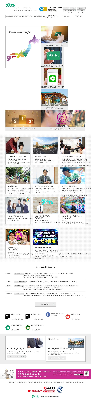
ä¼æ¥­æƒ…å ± (65, 16)
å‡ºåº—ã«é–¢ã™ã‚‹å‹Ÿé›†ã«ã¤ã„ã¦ (25, 10)
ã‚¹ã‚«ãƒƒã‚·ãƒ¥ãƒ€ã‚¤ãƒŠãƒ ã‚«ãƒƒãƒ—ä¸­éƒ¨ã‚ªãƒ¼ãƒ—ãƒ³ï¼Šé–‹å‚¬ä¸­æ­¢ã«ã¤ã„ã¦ (49, 281)
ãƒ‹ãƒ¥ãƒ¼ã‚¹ (79, 16)
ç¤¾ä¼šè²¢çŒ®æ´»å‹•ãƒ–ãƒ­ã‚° (16, 328)
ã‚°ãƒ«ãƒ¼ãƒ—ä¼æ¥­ (69, 10)
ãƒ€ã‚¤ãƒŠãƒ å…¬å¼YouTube (76, 317)
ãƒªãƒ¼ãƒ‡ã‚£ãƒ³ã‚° (52, 16)
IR (66, 8)
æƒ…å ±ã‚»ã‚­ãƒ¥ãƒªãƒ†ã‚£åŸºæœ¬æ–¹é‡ (53, 382)
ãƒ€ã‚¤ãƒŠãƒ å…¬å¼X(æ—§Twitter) (17, 317)
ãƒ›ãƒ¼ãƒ (17, 7)
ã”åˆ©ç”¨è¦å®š (21, 382)
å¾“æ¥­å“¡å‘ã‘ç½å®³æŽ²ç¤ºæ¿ (74, 382)
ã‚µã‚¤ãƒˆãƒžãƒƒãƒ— (28, 7)
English (81, 8)
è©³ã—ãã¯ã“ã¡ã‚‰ (57, 358)
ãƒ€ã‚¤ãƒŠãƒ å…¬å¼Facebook (58, 314)
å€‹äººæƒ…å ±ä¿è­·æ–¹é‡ (34, 382)
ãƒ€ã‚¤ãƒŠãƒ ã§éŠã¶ (12, 16)
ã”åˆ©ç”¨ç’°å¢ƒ (11, 382)
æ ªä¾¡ (73, 8)
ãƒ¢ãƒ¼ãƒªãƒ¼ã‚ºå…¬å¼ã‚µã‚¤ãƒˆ (37, 328)
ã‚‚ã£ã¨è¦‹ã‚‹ (45, 304)
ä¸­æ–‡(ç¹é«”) (81, 10)
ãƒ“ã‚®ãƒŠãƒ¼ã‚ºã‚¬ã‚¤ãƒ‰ (39, 16)
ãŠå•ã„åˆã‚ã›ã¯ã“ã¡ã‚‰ (16, 356)
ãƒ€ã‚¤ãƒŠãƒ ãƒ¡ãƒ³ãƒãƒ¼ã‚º (25, 16)
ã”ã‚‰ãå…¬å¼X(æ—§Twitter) (37, 317)
